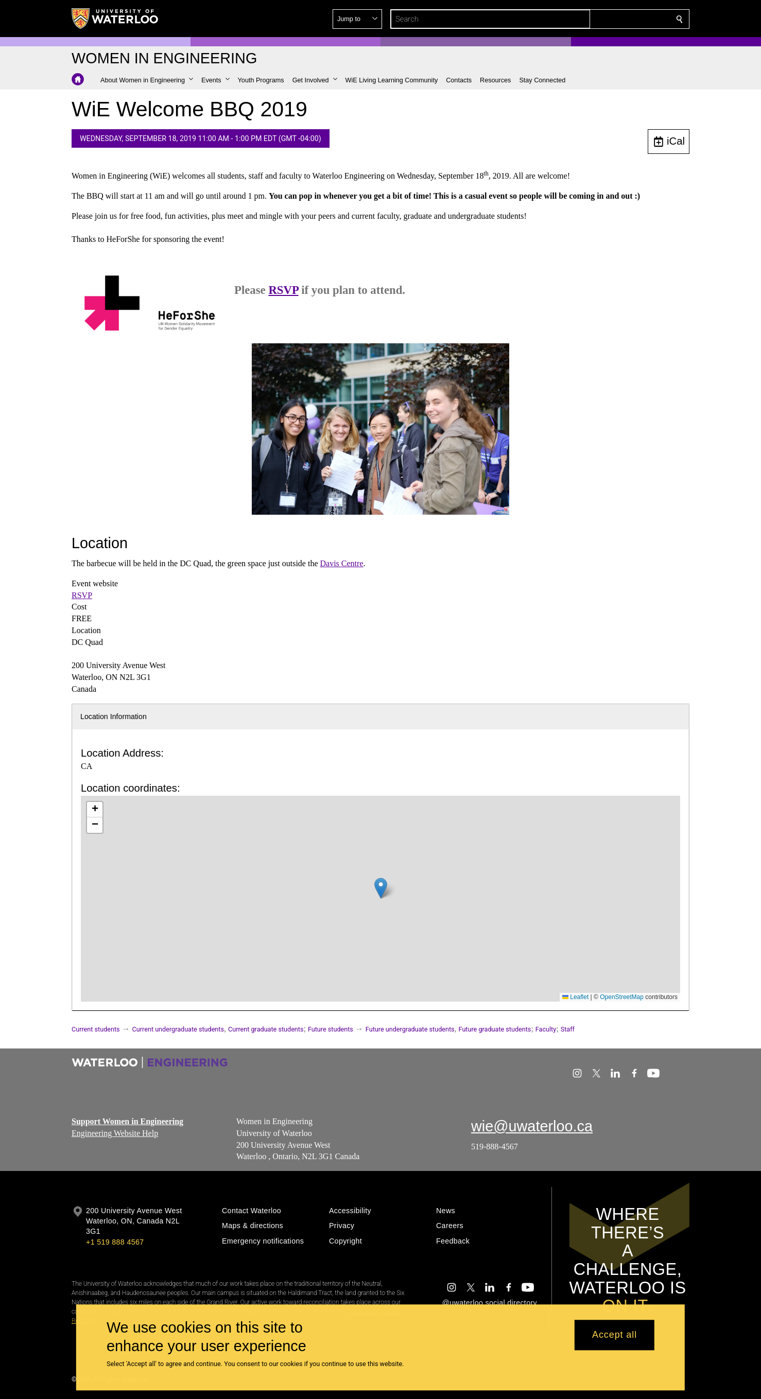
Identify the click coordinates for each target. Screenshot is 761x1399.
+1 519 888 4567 (115, 1242)
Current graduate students (265, 1029)
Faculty (545, 1029)
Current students (96, 1029)
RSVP (283, 290)
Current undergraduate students (178, 1029)
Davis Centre (342, 563)
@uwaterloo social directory (489, 1303)
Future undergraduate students (410, 1029)
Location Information (113, 716)
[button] (605, 19)
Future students (330, 1029)
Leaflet (575, 997)
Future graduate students (495, 1029)
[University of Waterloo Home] (115, 18)
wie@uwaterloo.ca (532, 1126)
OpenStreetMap (622, 997)
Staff (568, 1029)
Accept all (614, 1335)
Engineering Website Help (115, 1133)
